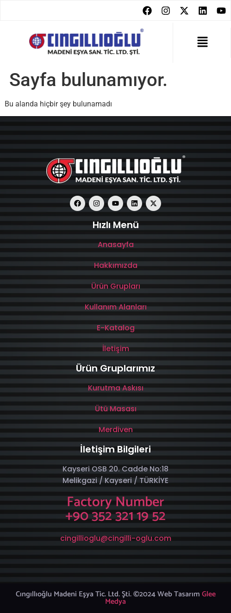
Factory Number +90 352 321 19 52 (115, 509)
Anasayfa (116, 244)
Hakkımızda (115, 265)
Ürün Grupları (115, 286)
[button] (203, 42)
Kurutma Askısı (116, 388)
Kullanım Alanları (116, 307)
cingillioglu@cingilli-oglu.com (115, 538)
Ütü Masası (116, 408)
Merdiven (116, 429)
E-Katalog (116, 327)
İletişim (115, 348)
